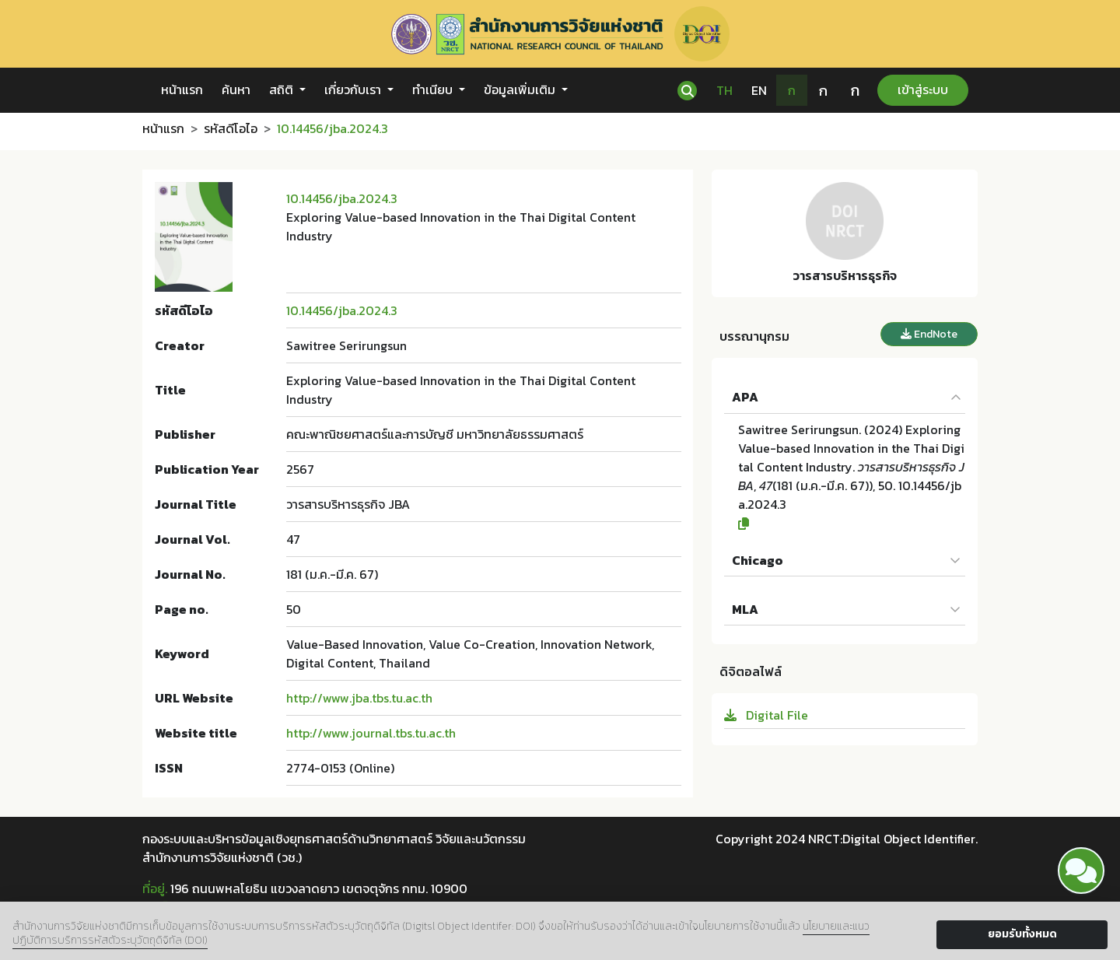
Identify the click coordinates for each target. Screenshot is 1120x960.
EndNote (929, 334)
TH (724, 90)
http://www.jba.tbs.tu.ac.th (359, 697)
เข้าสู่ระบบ (923, 89)
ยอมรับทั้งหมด (1022, 934)
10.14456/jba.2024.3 (341, 198)
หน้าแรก (182, 89)
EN (759, 90)
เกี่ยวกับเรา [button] (354, 89)
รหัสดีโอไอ (230, 128)
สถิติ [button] (282, 89)
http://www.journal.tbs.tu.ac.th (371, 733)
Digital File (766, 715)
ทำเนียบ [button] (434, 89)
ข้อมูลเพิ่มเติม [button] (521, 89)
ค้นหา (236, 89)
